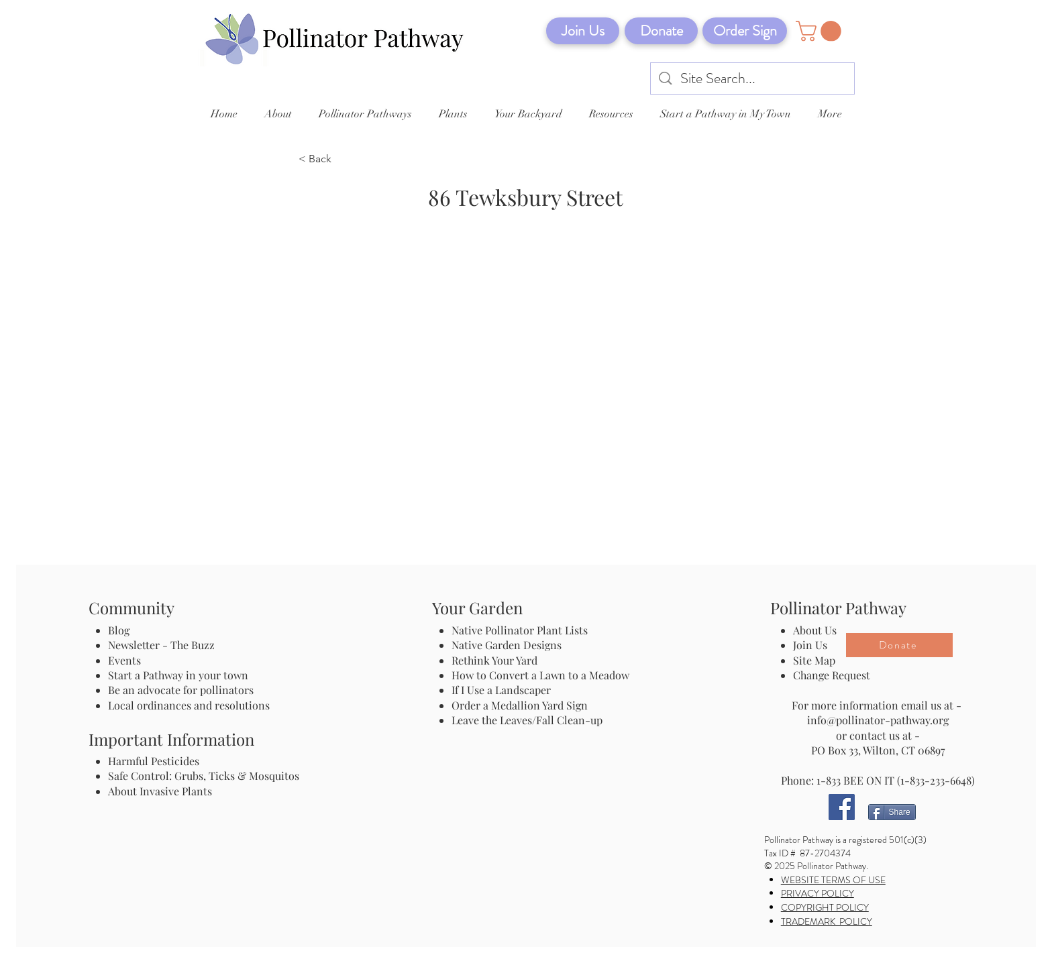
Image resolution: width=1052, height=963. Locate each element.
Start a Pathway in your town (178, 675)
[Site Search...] (753, 79)
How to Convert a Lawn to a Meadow (540, 675)
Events (124, 660)
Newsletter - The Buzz (161, 645)
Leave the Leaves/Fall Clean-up (527, 720)
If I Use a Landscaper (501, 690)
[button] (821, 31)
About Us (815, 630)
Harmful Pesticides (153, 761)
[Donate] (661, 30)
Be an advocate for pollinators (181, 690)
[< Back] (343, 159)
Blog (121, 630)
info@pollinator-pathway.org (878, 720)
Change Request (831, 675)
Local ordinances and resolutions (189, 705)
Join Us (810, 645)
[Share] (892, 812)
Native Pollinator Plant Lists (520, 630)
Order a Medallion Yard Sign (520, 705)
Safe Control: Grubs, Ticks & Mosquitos (203, 776)
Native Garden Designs (507, 645)
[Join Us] (582, 30)
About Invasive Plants (160, 791)
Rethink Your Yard (494, 660)
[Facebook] (842, 807)
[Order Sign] (744, 30)
